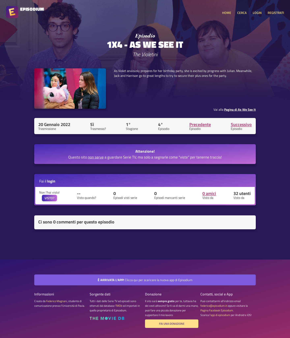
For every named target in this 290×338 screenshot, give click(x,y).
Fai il (47, 181)
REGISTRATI (276, 12)
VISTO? (49, 198)
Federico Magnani (56, 301)
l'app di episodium (219, 315)
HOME (226, 12)
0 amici (209, 193)
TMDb (118, 306)
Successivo (241, 124)
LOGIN (257, 12)
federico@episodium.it (213, 306)
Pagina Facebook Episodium (216, 310)
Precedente (200, 124)
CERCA (242, 12)
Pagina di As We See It (240, 109)
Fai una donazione (171, 323)
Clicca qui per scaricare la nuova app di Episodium (145, 279)
